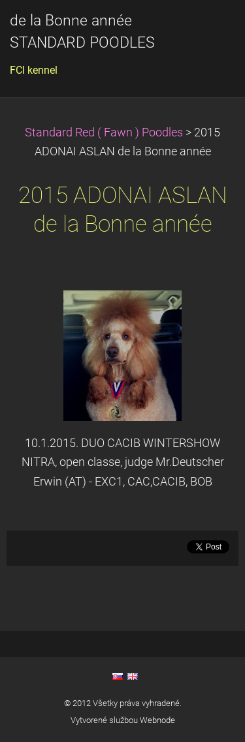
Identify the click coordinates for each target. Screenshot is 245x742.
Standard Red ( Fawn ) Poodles (105, 132)
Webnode (157, 720)
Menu (209, 29)
